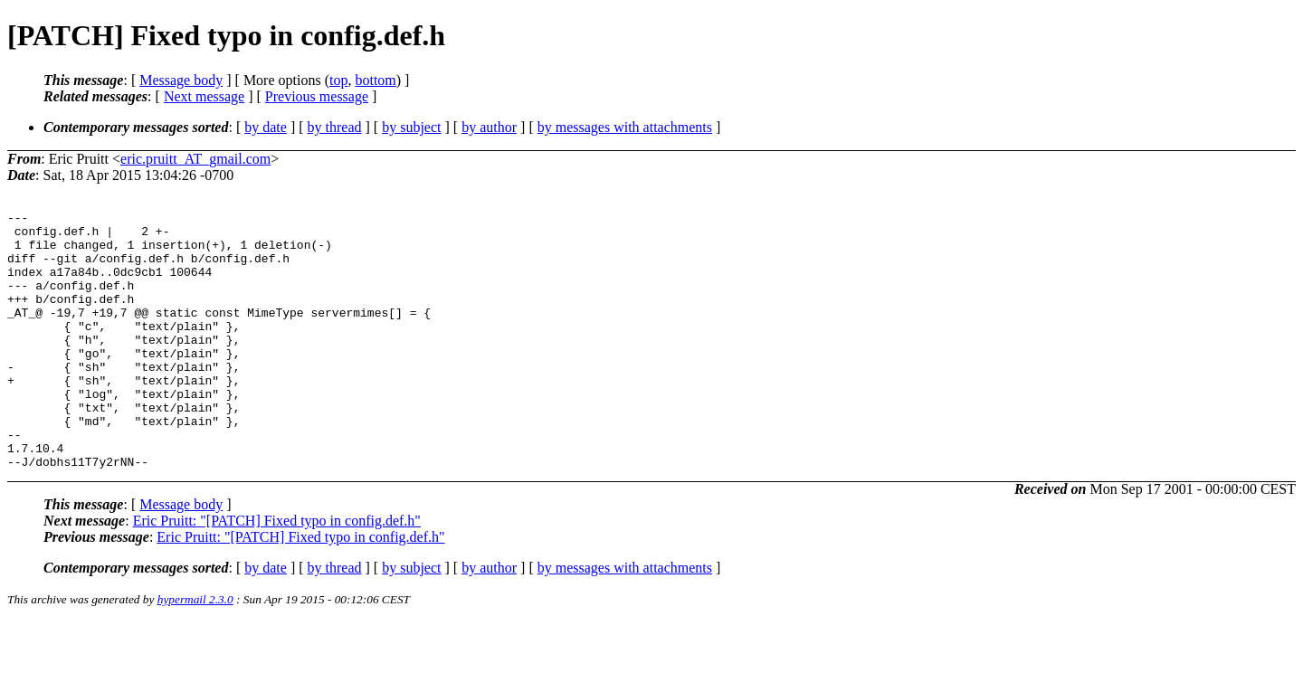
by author (489, 127)
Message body (181, 80)
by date (265, 127)
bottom (375, 80)
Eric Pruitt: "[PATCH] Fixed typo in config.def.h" (277, 572)
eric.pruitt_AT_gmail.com (195, 158)
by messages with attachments (624, 127)
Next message (204, 96)
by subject (411, 127)
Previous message (316, 96)
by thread (335, 127)
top (338, 80)
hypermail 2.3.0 (195, 651)
